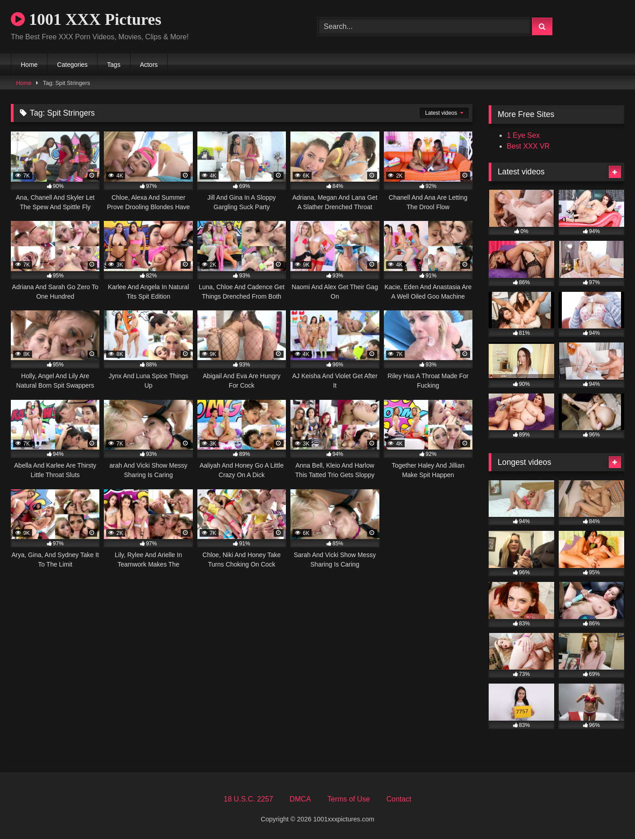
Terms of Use (348, 799)
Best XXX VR (528, 146)
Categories (72, 64)
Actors (149, 64)
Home (29, 64)
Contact (398, 799)
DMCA (300, 799)
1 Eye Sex (523, 135)
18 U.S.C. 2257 (248, 799)
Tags (114, 64)
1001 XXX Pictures (86, 19)
